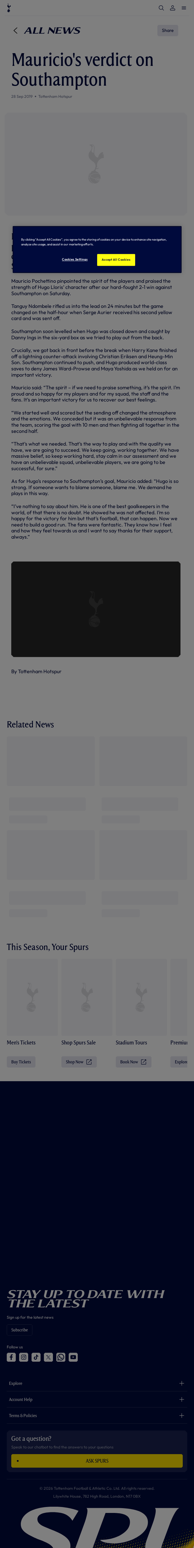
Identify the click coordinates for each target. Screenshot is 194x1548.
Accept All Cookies (116, 260)
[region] (97, 249)
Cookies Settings (75, 260)
